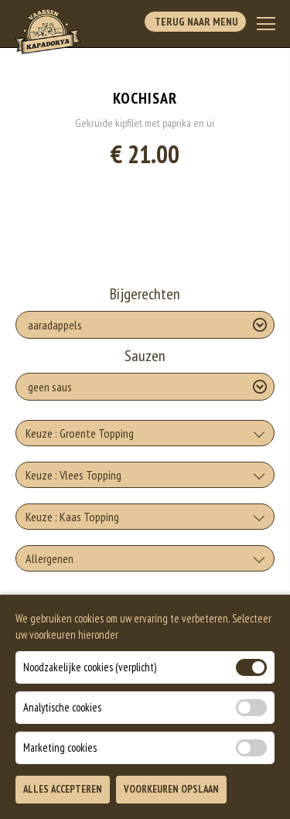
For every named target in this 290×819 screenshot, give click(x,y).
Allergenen (49, 558)
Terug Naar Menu (195, 22)
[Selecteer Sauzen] (145, 387)
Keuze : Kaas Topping (72, 516)
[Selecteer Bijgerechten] (145, 325)
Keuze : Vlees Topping (73, 475)
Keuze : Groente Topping (80, 433)
